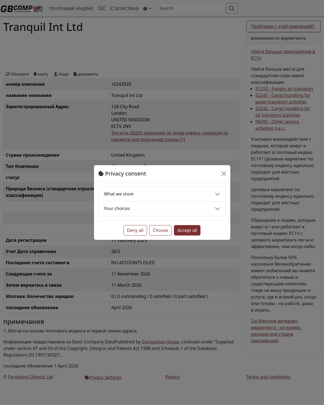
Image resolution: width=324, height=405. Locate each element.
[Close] (223, 173)
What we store (119, 194)
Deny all (135, 230)
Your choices (117, 208)
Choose (160, 230)
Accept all (187, 230)
